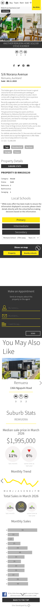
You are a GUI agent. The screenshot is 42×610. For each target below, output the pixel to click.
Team (16, 2)
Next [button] (41, 383)
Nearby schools (30, 253)
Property (11, 253)
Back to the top (21, 600)
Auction (29, 147)
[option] (21, 381)
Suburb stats (14, 166)
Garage (8, 152)
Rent (22, 2)
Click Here (5, 11)
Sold (27, 2)
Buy (11, 2)
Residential (17, 147)
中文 (32, 2)
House (17, 152)
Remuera (21, 382)
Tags (7, 147)
